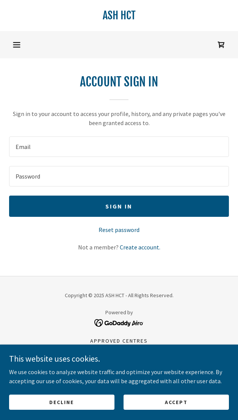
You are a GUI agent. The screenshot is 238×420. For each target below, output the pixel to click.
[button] (16, 44)
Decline (61, 401)
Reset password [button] (119, 230)
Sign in (118, 206)
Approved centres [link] (119, 340)
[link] (119, 15)
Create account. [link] (140, 247)
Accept (176, 401)
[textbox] (119, 146)
